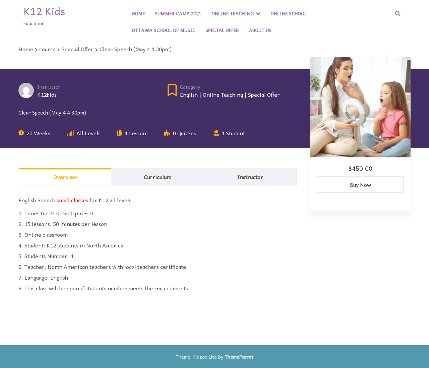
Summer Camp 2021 (178, 13)
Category (190, 86)
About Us (260, 30)
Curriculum (157, 176)
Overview (65, 176)
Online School (288, 13)
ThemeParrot (239, 356)
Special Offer (222, 30)
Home (138, 13)
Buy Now (360, 184)
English (189, 94)
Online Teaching (232, 13)
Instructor (48, 86)
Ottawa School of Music (163, 30)
